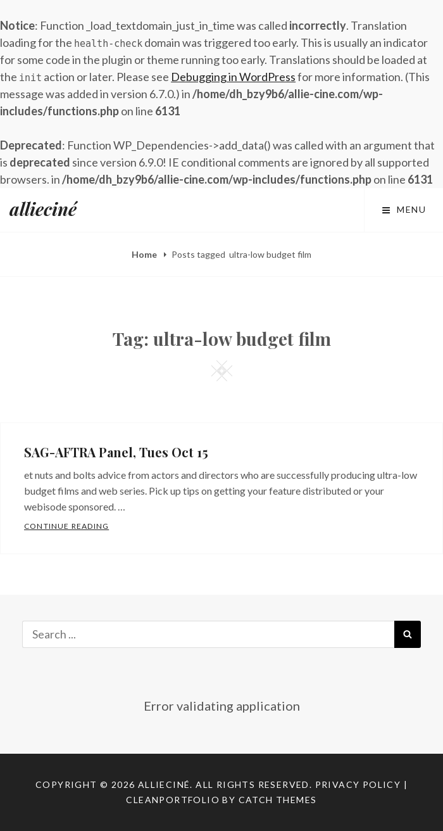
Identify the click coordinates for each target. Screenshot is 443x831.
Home (145, 254)
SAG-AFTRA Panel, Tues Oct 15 (116, 451)
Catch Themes (278, 799)
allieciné (43, 208)
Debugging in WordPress (233, 77)
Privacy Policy (358, 784)
